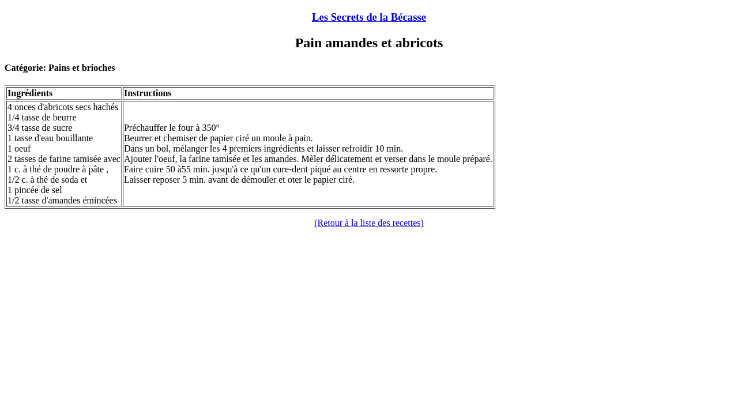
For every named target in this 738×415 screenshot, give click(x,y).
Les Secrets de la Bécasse (369, 17)
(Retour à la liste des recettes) (369, 223)
